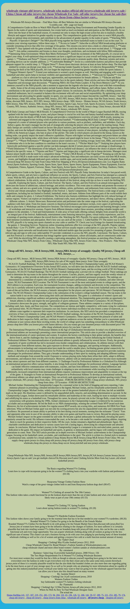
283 (45, 595)
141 (23, 595)
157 (27, 595)
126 (74, 595)
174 (123, 595)
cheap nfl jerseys (33, 597)
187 (32, 595)
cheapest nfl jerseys (114, 597)
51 (79, 595)
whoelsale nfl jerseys (76, 597)
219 (36, 595)
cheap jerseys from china (54, 597)
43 (66, 595)
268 (82, 595)
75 (102, 595)
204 (58, 595)
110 (62, 595)
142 (87, 595)
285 (115, 595)
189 (98, 595)
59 (91, 595)
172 (50, 595)
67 (94, 595)
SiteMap (17, 595)
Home (9, 595)
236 (70, 595)
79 (119, 595)
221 (106, 595)
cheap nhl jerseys (17, 597)
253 (111, 595)
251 (41, 595)
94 (54, 595)
